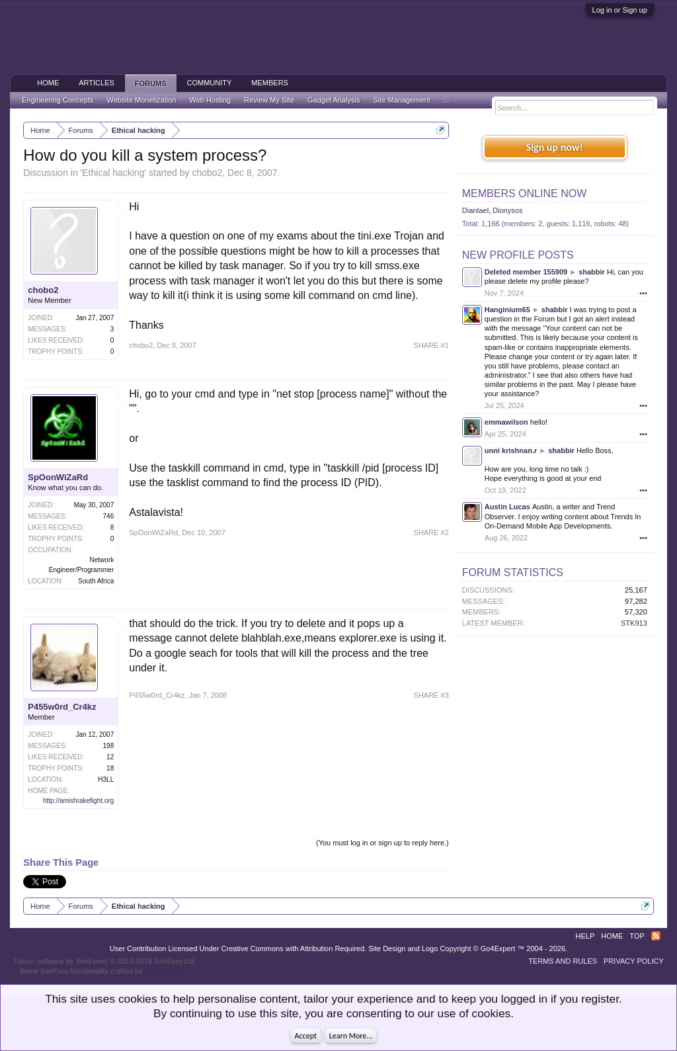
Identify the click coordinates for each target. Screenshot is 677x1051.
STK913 (634, 623)
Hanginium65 (507, 310)
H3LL (106, 779)
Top (636, 936)
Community (209, 83)
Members (269, 83)
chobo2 (207, 172)
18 (110, 768)
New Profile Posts (518, 255)
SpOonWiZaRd (58, 477)
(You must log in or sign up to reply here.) (382, 843)
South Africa (96, 581)
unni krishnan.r (511, 450)
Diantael (475, 210)
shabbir (591, 272)
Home (48, 83)
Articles (96, 83)
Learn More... (351, 1035)
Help (585, 936)
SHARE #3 (431, 695)
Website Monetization (141, 100)
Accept (306, 1035)
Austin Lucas (507, 507)
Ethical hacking (113, 172)
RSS (655, 936)
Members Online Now (524, 193)
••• (643, 293)
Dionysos (507, 210)
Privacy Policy (634, 961)
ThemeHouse (166, 971)
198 (108, 745)
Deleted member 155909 (526, 272)
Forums (151, 83)
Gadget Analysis (333, 100)
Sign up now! (554, 147)
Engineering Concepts (57, 100)
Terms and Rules (562, 961)
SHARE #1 (431, 345)
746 (108, 516)
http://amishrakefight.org (78, 800)
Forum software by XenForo (104, 961)
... (447, 100)
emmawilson (506, 422)
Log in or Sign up (619, 10)
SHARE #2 (431, 532)
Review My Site (269, 100)
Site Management (402, 100)
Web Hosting (210, 100)
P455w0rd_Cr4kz (62, 707)
